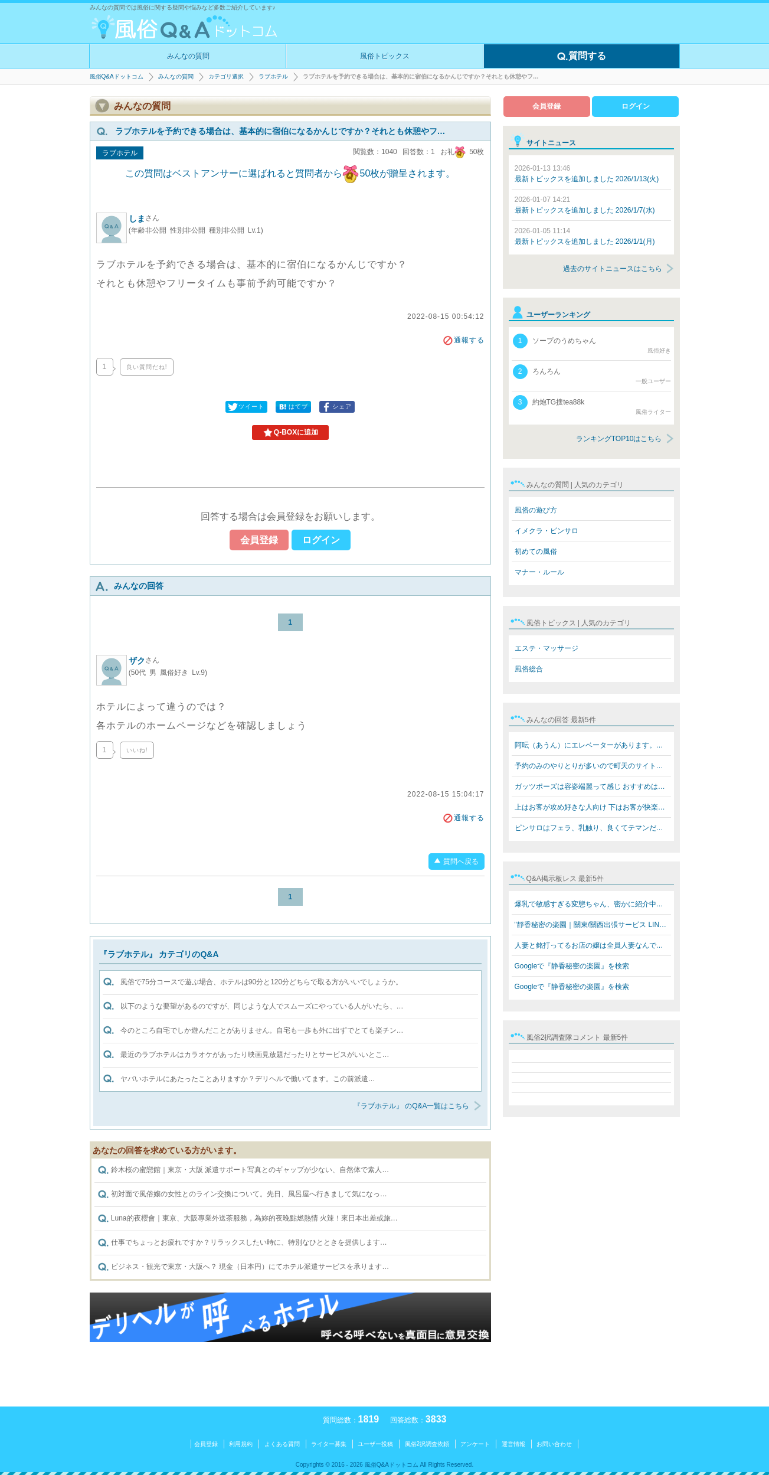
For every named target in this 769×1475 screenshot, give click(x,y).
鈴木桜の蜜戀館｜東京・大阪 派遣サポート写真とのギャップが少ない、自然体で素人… (243, 1170)
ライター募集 (328, 1444)
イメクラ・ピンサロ (546, 531)
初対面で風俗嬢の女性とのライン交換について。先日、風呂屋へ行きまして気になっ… (242, 1194)
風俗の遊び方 (536, 510)
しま (144, 218)
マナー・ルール (539, 572)
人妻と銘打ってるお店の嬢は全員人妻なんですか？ (593, 945)
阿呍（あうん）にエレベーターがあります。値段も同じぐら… (593, 745)
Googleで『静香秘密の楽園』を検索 (572, 966)
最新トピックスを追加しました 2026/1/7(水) (585, 204)
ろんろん (592, 375)
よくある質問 (282, 1444)
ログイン (321, 540)
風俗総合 (529, 669)
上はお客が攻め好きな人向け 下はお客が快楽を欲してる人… (593, 807)
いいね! (137, 750)
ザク (144, 660)
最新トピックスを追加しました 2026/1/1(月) (585, 236)
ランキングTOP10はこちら (619, 439)
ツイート (245, 407)
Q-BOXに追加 (290, 433)
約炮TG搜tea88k (592, 405)
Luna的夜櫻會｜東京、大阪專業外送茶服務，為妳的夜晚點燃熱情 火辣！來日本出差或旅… (247, 1219)
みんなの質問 (188, 56)
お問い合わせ (554, 1444)
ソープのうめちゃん (592, 344)
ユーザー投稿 (375, 1444)
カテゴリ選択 (226, 76)
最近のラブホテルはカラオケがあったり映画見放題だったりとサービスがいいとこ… (255, 1054)
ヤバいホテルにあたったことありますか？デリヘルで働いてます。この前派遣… (247, 1079)
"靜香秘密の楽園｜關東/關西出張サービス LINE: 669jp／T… (593, 925)
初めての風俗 (536, 551)
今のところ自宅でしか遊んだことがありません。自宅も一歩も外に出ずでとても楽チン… (262, 1030)
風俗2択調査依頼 (427, 1444)
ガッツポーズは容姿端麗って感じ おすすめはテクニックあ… (593, 786)
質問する (581, 57)
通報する (463, 340)
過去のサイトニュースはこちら (612, 269)
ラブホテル (273, 76)
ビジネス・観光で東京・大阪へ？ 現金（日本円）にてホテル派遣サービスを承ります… (243, 1267)
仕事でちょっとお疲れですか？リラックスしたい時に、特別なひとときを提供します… (242, 1243)
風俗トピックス (385, 56)
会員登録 (259, 540)
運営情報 (513, 1444)
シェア (336, 407)
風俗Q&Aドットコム (116, 76)
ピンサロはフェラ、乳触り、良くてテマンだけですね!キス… (593, 828)
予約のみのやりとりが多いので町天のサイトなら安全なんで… (593, 766)
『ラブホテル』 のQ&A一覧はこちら (412, 1106)
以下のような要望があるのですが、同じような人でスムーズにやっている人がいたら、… (262, 1006)
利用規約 (241, 1444)
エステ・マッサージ (546, 648)
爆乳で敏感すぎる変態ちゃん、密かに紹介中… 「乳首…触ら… (593, 904)
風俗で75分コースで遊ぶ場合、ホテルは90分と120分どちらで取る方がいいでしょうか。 (261, 982)
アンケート (475, 1444)
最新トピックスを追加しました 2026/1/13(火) (587, 173)
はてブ (292, 407)
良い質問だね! (147, 367)
